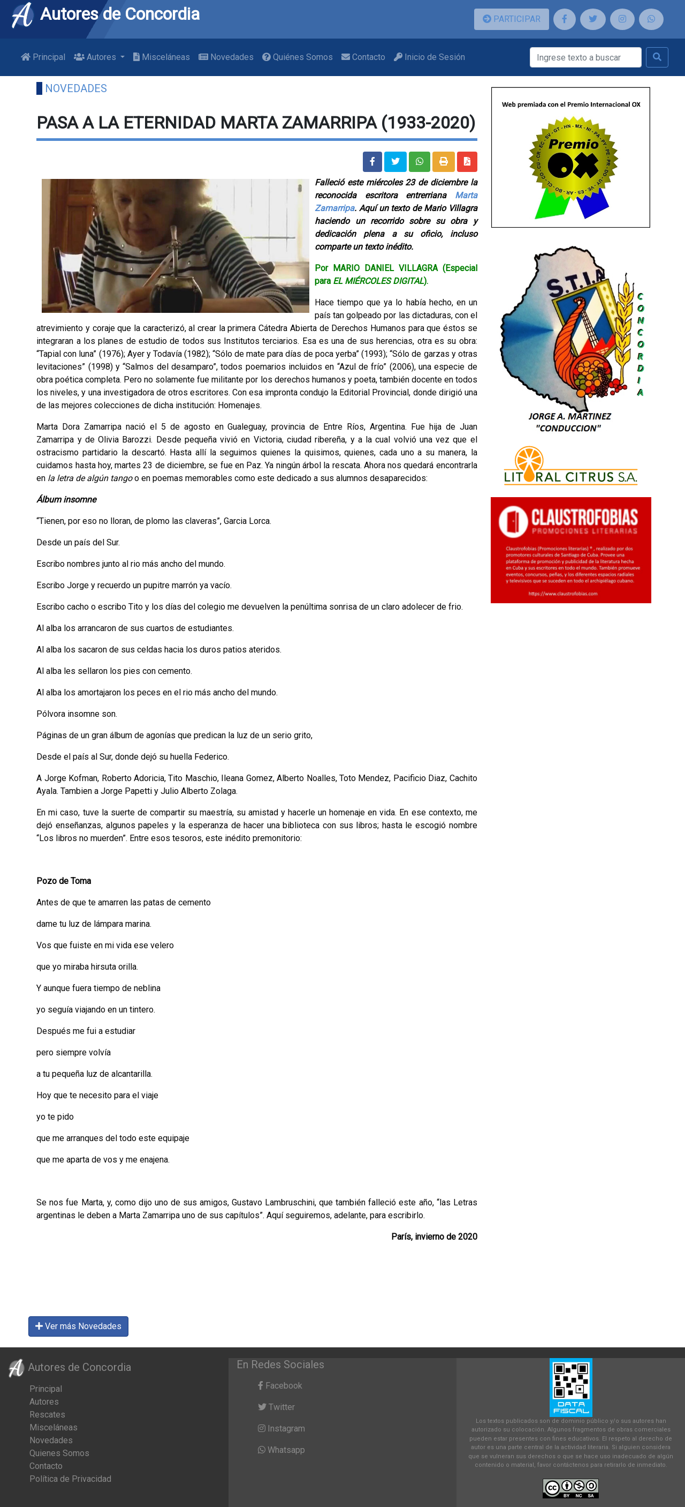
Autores (44, 1402)
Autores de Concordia (105, 14)
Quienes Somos (59, 1453)
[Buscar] (586, 57)
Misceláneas (161, 57)
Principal (43, 57)
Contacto (363, 57)
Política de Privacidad (70, 1479)
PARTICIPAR (512, 19)
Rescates (47, 1414)
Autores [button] (96, 57)
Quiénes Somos (297, 57)
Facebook (280, 1386)
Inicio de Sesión (429, 57)
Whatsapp (281, 1450)
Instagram (281, 1428)
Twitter (276, 1407)
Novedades (226, 57)
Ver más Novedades (78, 1326)
